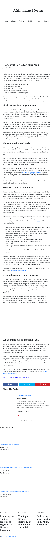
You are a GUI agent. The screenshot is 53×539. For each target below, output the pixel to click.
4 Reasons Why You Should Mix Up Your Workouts (26, 460)
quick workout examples (18, 271)
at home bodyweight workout (31, 173)
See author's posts (23, 411)
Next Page (12, 536)
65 (6, 536)
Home (6, 21)
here (38, 221)
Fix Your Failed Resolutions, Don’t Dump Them (26, 484)
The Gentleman (24, 395)
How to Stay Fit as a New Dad (26, 437)
